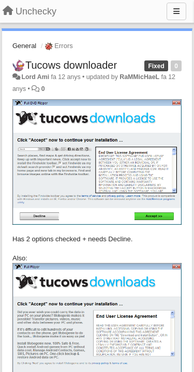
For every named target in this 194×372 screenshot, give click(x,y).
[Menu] (176, 11)
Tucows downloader (71, 65)
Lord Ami (35, 77)
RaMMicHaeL (139, 77)
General (24, 46)
